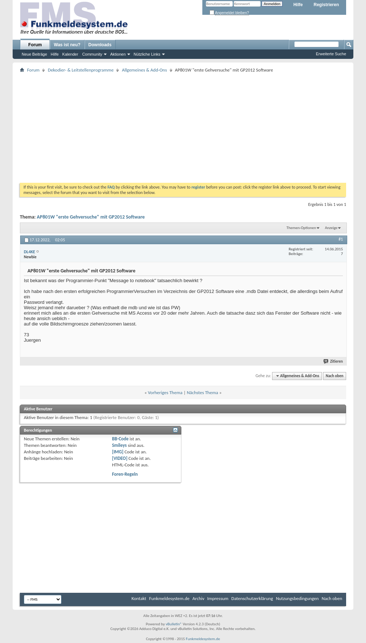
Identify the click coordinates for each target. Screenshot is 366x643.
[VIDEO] (120, 458)
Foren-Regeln (125, 474)
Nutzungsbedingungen (297, 598)
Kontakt (139, 598)
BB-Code (120, 438)
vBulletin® (174, 624)
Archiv (198, 598)
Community (92, 54)
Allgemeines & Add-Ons (144, 70)
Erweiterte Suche (331, 54)
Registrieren (326, 4)
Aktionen (118, 54)
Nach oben (334, 376)
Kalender (70, 54)
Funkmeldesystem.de (169, 598)
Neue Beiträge (34, 54)
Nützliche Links (147, 54)
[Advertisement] (183, 128)
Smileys (119, 445)
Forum (35, 44)
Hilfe (298, 4)
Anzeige (331, 227)
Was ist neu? (67, 44)
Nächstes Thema (202, 392)
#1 (341, 239)
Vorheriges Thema (165, 392)
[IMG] (118, 451)
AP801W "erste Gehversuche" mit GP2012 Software (91, 217)
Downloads (100, 44)
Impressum (218, 598)
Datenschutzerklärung (252, 598)
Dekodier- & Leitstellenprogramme (80, 70)
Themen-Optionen (301, 227)
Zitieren (333, 361)
